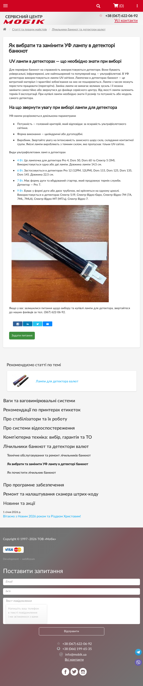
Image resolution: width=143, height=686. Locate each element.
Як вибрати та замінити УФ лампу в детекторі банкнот (47, 464)
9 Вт (20, 190)
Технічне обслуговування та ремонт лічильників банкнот (49, 455)
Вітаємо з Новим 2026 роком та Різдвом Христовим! (42, 516)
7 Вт (20, 180)
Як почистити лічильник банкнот (31, 472)
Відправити (71, 631)
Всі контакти (74, 659)
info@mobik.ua (72, 654)
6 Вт (20, 170)
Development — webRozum (19, 559)
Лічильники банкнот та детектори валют (79, 29)
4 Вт (20, 160)
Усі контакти (126, 21)
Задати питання (22, 335)
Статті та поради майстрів (29, 29)
